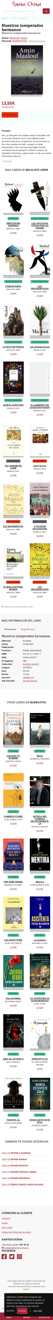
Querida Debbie (13, 998)
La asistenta (40, 940)
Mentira (40, 882)
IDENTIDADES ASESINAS (13, 224)
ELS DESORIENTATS (13, 526)
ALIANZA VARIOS (31, 664)
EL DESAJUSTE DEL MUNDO (13, 588)
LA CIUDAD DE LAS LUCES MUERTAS (39, 999)
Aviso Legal (7, 1227)
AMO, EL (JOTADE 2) (13, 1059)
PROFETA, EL (13, 1120)
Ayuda (4, 1223)
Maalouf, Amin (18, 38)
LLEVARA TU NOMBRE (13, 757)
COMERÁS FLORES (13, 816)
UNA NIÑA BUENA (13, 882)
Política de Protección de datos (16, 1232)
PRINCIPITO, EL (40, 1059)
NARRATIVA (19, 41)
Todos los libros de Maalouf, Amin (17, 606)
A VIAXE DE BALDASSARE (40, 527)
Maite (40, 756)
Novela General (37, 41)
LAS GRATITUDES (13, 940)
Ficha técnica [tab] (10, 629)
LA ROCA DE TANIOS (13, 347)
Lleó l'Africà (39, 465)
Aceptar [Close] (22, 1310)
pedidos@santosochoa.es (17, 1247)
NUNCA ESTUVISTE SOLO (40, 1121)
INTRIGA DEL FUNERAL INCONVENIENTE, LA (40, 820)
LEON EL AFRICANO (13, 405)
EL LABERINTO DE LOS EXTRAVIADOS (40, 406)
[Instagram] (19, 1257)
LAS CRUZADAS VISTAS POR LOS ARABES (39, 225)
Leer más (37, 1310)
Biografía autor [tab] (28, 629)
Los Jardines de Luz (40, 347)
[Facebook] (4, 1257)
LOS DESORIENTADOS (40, 287)
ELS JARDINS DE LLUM (13, 467)
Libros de (16, 1152)
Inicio (5, 18)
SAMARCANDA (13, 286)
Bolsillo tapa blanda (32, 650)
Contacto (6, 1218)
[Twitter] (11, 1257)
